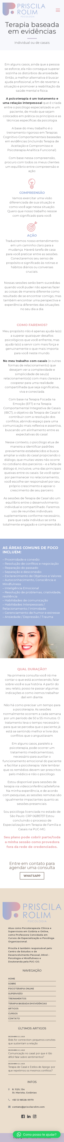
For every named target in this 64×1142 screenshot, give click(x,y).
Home (11, 979)
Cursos (13, 1014)
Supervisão (15, 994)
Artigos (13, 1009)
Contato (14, 1019)
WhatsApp (32, 875)
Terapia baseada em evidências (27, 1004)
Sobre (12, 984)
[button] (37, 1134)
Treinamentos (17, 999)
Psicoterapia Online (21, 989)
